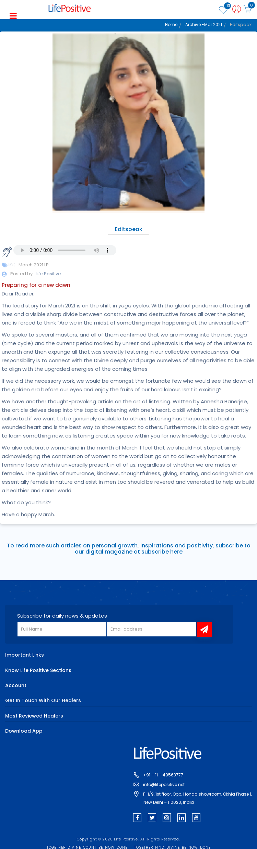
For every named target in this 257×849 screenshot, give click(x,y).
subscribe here (162, 552)
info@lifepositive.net (164, 784)
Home (171, 24)
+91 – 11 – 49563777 (163, 775)
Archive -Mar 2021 (203, 24)
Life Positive (48, 273)
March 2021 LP (34, 265)
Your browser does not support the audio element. (64, 250)
